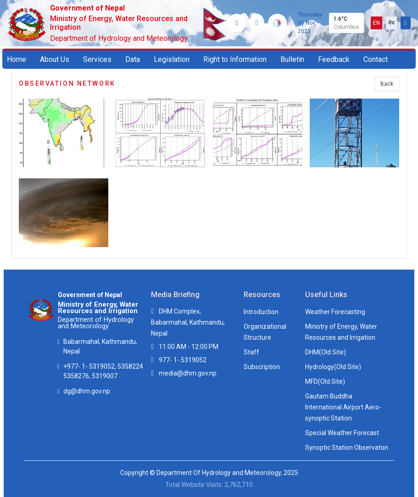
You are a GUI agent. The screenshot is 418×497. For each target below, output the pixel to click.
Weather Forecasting (335, 311)
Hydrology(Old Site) (333, 366)
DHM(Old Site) (325, 352)
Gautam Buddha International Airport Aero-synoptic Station (343, 407)
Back (386, 84)
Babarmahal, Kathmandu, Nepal (100, 346)
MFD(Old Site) (325, 381)
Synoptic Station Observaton (346, 447)
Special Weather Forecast (342, 432)
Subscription (262, 366)
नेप (391, 23)
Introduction (261, 311)
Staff (251, 352)
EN (376, 23)
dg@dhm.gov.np (86, 391)
